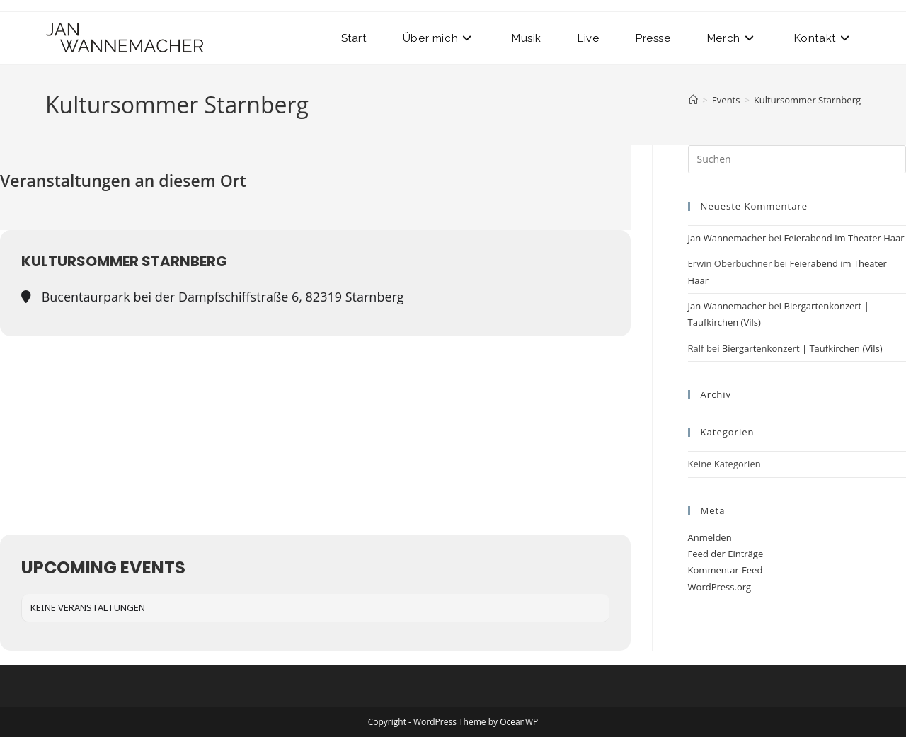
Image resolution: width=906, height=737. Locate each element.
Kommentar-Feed (725, 570)
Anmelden (710, 537)
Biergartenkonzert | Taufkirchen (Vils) (802, 348)
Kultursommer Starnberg (807, 99)
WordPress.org (720, 587)
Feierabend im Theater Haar (844, 238)
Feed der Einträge (726, 553)
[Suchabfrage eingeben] (797, 159)
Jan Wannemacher (727, 238)
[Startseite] (693, 99)
